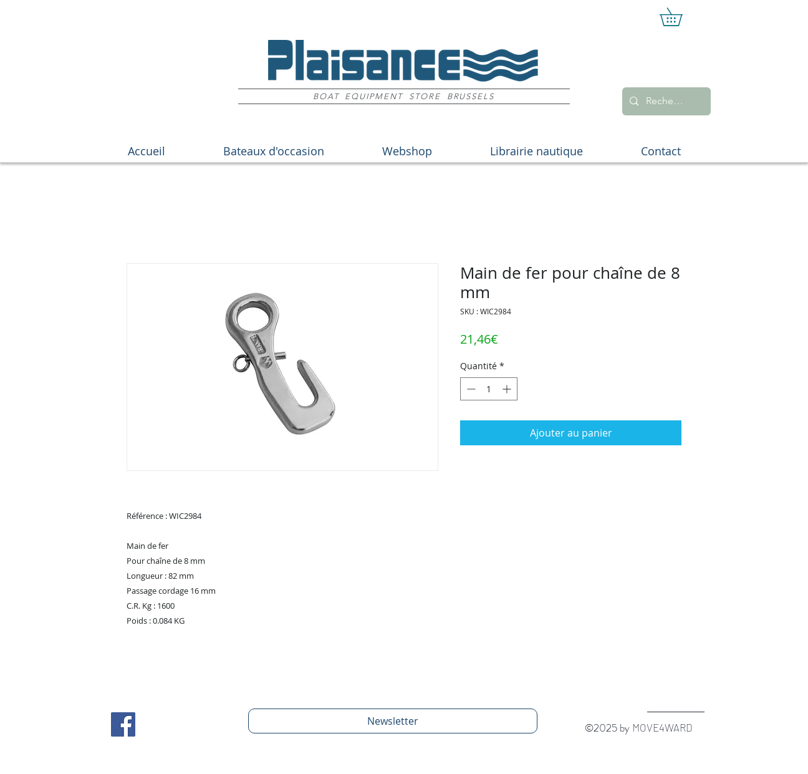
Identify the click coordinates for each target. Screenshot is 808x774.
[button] (680, 16)
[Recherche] (665, 101)
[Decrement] (470, 389)
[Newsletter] (392, 721)
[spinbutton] (489, 389)
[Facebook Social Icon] (123, 724)
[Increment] (508, 389)
